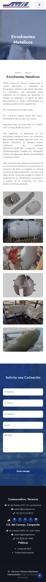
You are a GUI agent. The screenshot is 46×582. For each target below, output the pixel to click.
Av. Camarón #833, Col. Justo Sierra (23, 531)
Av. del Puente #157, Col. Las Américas (23, 505)
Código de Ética (23, 549)
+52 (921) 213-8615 (23, 513)
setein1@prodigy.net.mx (23, 509)
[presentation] (23, 461)
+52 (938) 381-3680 (23, 538)
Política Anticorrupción (23, 552)
